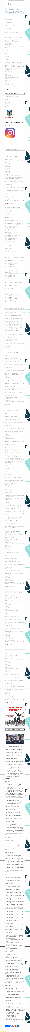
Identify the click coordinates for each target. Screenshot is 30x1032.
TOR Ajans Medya (3, 1031)
